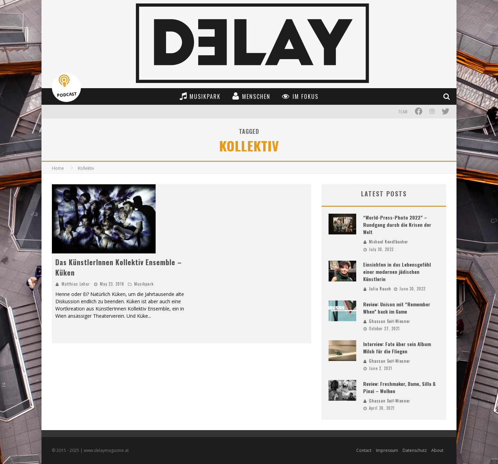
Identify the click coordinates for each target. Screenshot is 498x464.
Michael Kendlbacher (388, 241)
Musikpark (144, 284)
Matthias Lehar (76, 284)
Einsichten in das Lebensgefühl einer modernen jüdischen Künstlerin (397, 271)
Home (58, 168)
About (437, 450)
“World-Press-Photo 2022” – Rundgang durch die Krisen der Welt (397, 224)
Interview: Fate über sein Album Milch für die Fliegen (397, 347)
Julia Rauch (380, 288)
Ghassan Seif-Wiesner (389, 321)
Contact (363, 450)
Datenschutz (415, 450)
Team (403, 111)
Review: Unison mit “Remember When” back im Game (396, 307)
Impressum (387, 450)
